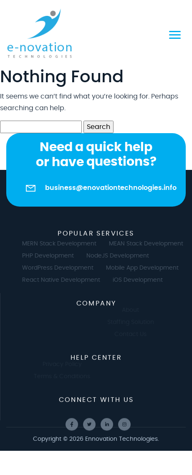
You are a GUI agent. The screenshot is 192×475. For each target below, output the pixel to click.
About (134, 310)
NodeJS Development (121, 256)
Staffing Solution (134, 322)
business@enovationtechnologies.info (111, 187)
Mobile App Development (145, 268)
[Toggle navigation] (175, 33)
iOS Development (141, 280)
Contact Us (134, 334)
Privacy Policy (58, 364)
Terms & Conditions (58, 376)
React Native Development (64, 280)
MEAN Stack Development (149, 244)
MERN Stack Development (62, 244)
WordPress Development (61, 268)
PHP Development (51, 256)
